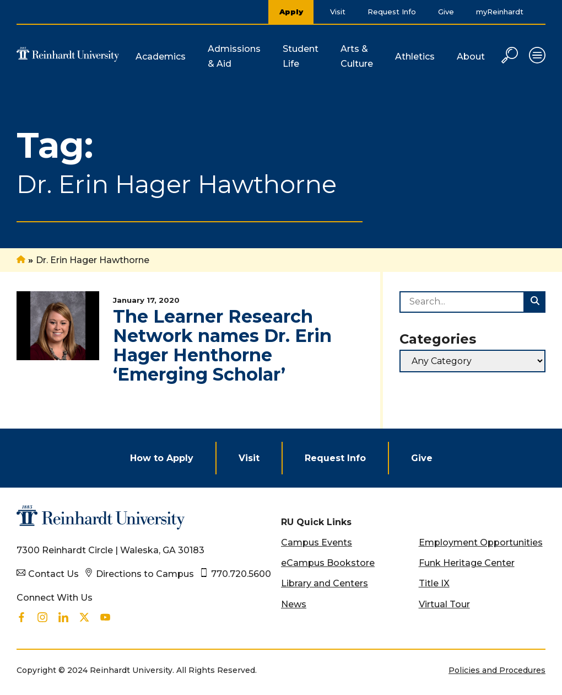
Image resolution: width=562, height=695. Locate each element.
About (471, 56)
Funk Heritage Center (467, 563)
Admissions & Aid (234, 56)
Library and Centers (324, 583)
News (293, 604)
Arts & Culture (357, 56)
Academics (161, 56)
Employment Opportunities (481, 542)
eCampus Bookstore (328, 563)
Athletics (415, 56)
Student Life (300, 56)
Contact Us (53, 574)
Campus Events (316, 542)
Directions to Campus (145, 574)
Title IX (434, 583)
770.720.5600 (241, 574)
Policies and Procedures (496, 670)
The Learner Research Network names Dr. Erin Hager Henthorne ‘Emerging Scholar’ (222, 346)
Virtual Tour (444, 604)
